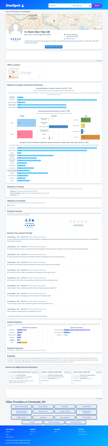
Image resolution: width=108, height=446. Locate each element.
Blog (7, 434)
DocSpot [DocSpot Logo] (15, 5)
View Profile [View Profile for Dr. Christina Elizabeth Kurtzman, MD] (35, 372)
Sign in (56, 431)
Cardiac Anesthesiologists (21, 406)
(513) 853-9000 (70, 38)
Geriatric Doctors (43, 411)
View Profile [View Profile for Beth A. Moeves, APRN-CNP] (99, 372)
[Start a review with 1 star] (70, 221)
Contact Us (33, 431)
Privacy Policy (82, 431)
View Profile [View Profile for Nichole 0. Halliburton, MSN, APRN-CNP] (67, 372)
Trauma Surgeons (86, 417)
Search (97, 5)
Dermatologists (25, 11)
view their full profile (41, 316)
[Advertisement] (54, 56)
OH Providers (15, 11)
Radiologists (43, 417)
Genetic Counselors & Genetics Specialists (21, 412)
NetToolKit (8, 14)
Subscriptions (9, 437)
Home (8, 11)
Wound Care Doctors (76, 422)
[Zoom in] (100, 16)
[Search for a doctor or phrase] (59, 5)
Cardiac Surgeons (43, 406)
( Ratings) (15, 41)
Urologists (32, 422)
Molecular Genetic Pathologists (86, 412)
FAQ (31, 434)
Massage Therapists (65, 411)
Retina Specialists (64, 417)
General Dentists (86, 406)
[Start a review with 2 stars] (72, 221)
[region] (54, 22)
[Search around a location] (81, 5)
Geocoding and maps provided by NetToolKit (18, 440)
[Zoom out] (100, 18)
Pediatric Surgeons (21, 417)
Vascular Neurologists (54, 422)
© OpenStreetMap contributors (19, 14)
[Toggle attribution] (10, 76)
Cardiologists (65, 406)
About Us (8, 431)
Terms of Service (82, 434)
